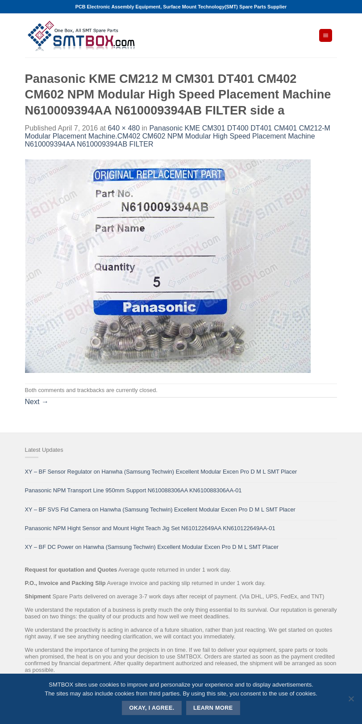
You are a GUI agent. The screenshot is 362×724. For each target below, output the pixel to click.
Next (37, 401)
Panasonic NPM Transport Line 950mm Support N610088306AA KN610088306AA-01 (133, 490)
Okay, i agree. (152, 708)
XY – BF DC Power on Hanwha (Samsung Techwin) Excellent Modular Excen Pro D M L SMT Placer (152, 547)
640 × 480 (124, 128)
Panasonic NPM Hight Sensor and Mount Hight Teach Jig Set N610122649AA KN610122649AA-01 (150, 528)
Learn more (213, 708)
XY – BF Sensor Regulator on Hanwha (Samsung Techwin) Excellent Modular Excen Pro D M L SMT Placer (161, 471)
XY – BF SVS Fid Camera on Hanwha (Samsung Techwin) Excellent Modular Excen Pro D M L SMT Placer (160, 509)
